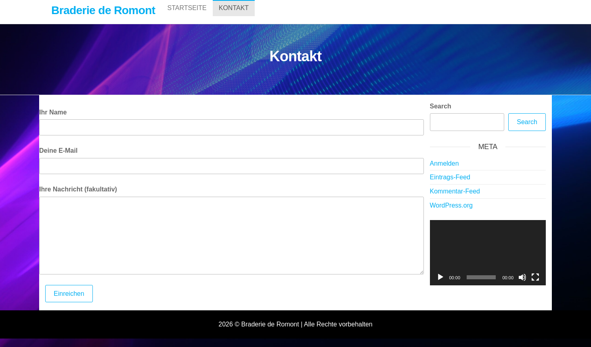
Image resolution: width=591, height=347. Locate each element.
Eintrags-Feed (450, 185)
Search (440, 114)
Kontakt (234, 15)
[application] (488, 261)
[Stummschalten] (522, 286)
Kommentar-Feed (455, 199)
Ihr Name (53, 120)
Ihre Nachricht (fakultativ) (78, 197)
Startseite (187, 15)
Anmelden (444, 171)
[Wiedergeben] (440, 286)
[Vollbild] (535, 286)
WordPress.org (451, 213)
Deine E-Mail (58, 159)
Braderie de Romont (103, 10)
